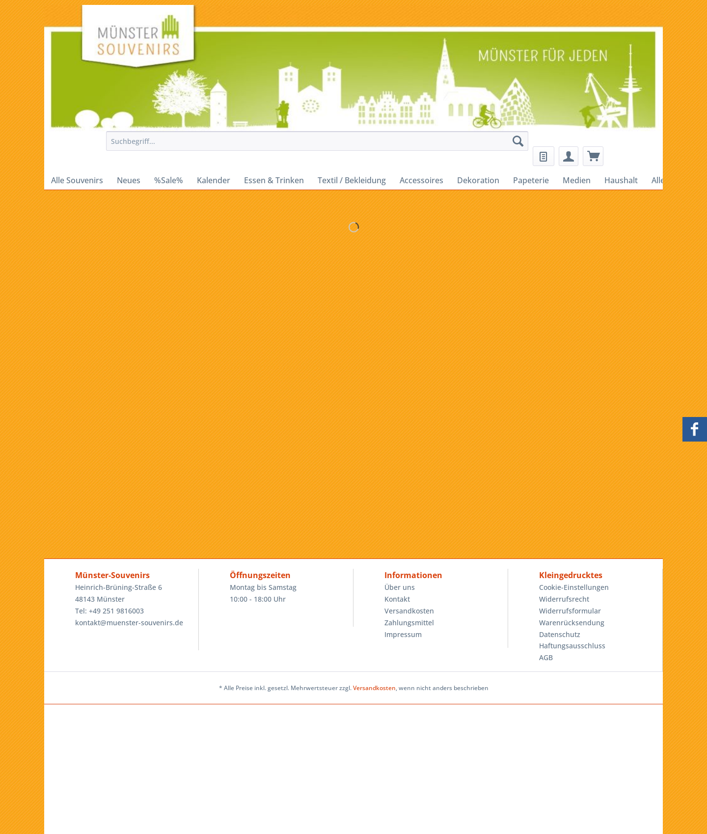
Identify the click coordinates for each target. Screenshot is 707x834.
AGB (546, 657)
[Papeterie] (531, 180)
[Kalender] (213, 180)
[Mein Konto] (568, 156)
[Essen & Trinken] (274, 180)
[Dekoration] (478, 180)
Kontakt (397, 599)
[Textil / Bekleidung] (352, 180)
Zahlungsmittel (409, 622)
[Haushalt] (621, 180)
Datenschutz (559, 634)
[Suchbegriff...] (317, 141)
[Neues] (128, 180)
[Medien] (577, 180)
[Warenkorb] (593, 156)
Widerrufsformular (570, 610)
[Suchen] (518, 141)
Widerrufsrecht (564, 599)
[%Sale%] (168, 180)
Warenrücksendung (571, 622)
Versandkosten (409, 610)
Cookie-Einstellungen (574, 587)
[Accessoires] (421, 180)
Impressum (403, 634)
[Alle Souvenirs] (77, 180)
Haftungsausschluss (572, 645)
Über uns (399, 587)
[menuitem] (314, 145)
